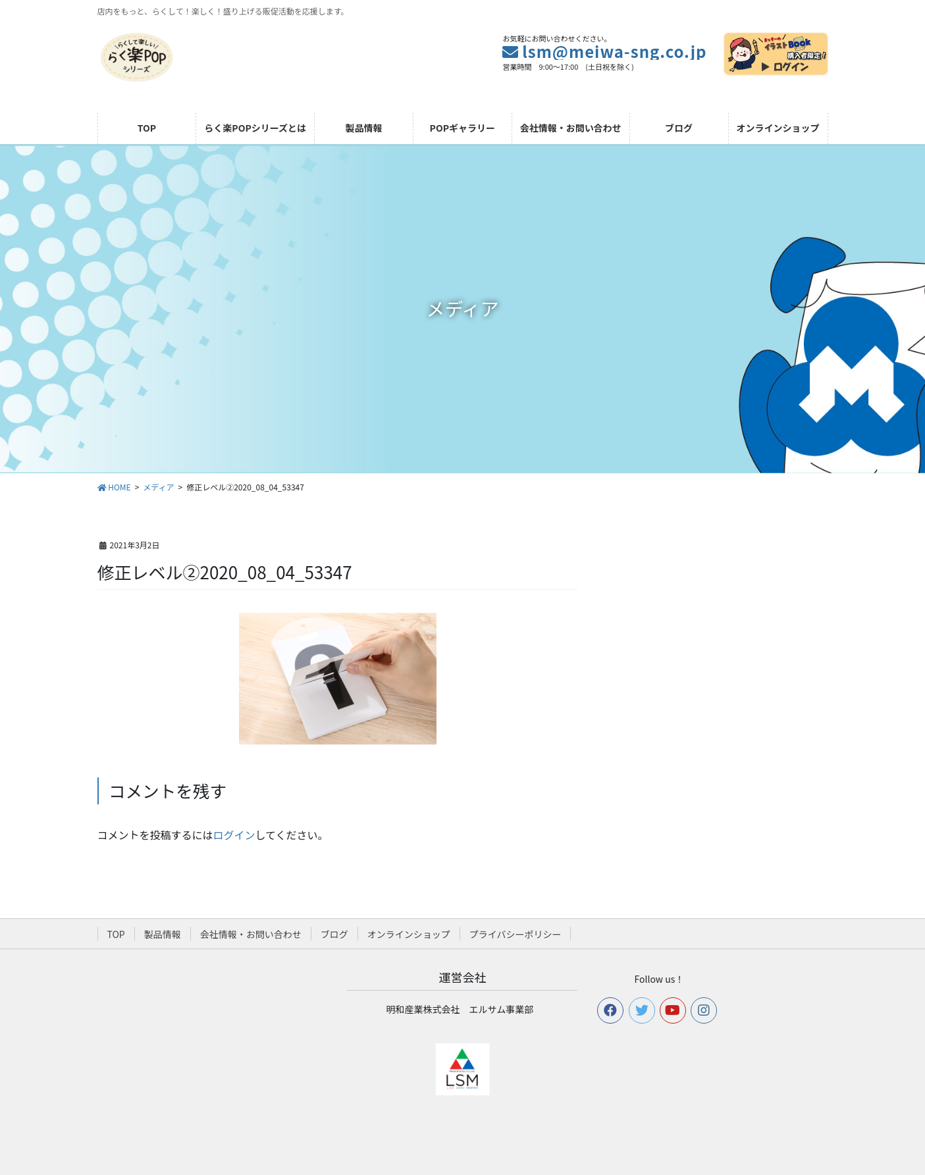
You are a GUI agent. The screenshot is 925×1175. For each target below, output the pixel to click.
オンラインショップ (408, 934)
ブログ (334, 934)
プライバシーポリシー (515, 934)
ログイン (234, 835)
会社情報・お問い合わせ (251, 934)
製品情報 (162, 934)
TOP (116, 934)
